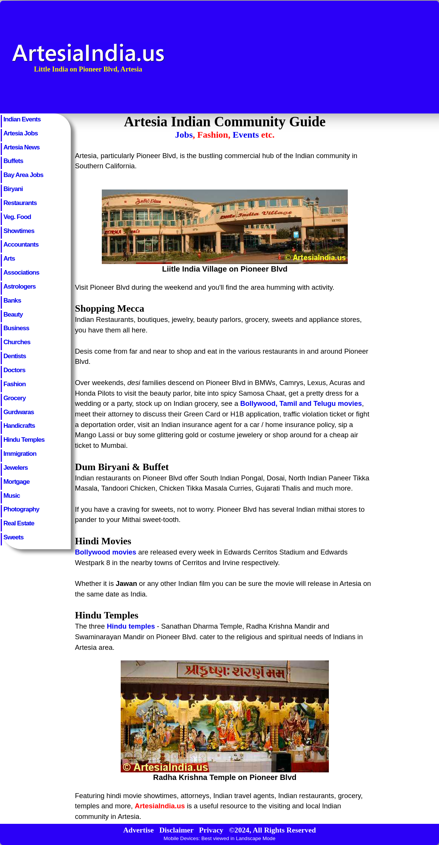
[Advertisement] (374, 57)
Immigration (19, 453)
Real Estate (18, 523)
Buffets (13, 161)
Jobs (184, 135)
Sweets (13, 537)
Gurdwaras (18, 412)
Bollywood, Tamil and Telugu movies (301, 403)
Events (246, 135)
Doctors (14, 370)
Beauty (13, 314)
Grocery (14, 398)
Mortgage (16, 481)
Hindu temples (131, 626)
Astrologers (19, 286)
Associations (21, 272)
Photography (21, 509)
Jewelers (15, 467)
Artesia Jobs (20, 133)
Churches (16, 342)
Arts (9, 258)
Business (16, 328)
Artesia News (21, 147)
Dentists (14, 356)
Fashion (14, 384)
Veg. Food (17, 217)
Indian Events (21, 119)
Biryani (13, 189)
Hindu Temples (23, 439)
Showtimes (18, 231)
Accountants (21, 244)
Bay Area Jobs (23, 175)
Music (11, 495)
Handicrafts (19, 425)
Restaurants (20, 203)
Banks (12, 300)
